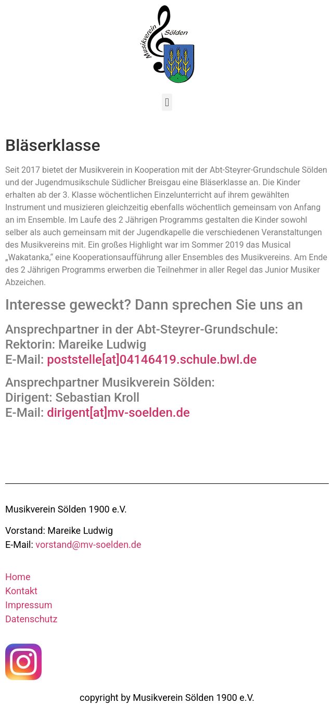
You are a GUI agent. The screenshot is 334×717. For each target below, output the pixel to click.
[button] (167, 102)
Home (17, 576)
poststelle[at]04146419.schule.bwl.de (151, 359)
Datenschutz (31, 618)
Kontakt (21, 590)
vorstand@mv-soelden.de (88, 544)
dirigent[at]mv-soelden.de (118, 412)
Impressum (29, 604)
